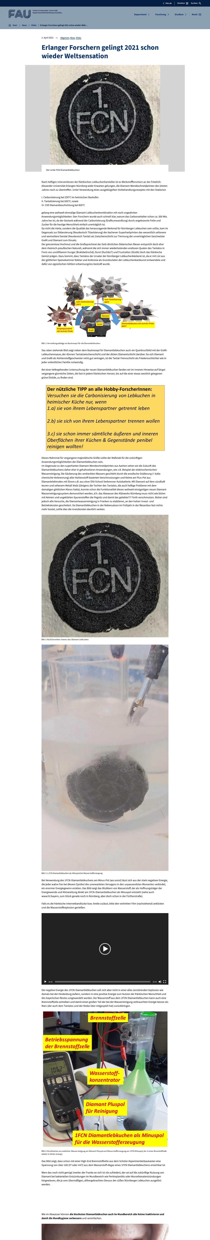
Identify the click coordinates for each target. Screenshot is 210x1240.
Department (140, 14)
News (74, 37)
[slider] (102, 981)
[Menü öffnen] (196, 14)
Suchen (196, 3)
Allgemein (65, 37)
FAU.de (167, 3)
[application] (105, 949)
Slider (81, 37)
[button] (105, 949)
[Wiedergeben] (45, 981)
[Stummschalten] (160, 981)
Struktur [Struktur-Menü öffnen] (182, 3)
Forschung (160, 14)
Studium (179, 14)
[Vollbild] (164, 981)
